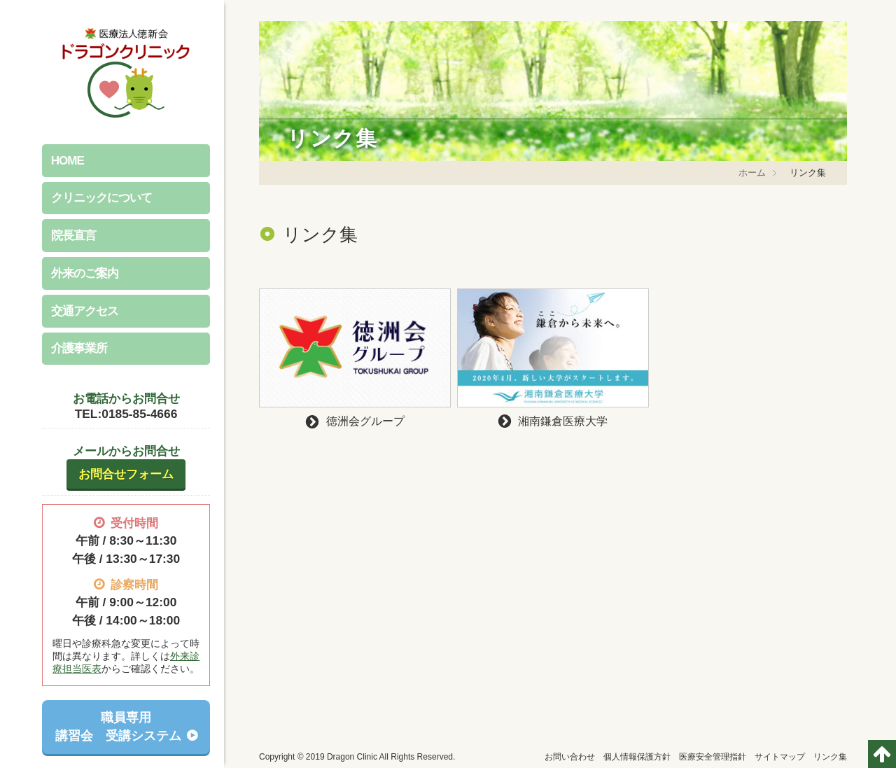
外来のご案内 (84, 273)
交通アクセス (84, 311)
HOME (67, 160)
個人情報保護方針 (637, 757)
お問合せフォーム (126, 474)
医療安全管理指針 (712, 757)
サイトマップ (780, 757)
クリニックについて (101, 197)
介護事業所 (79, 348)
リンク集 (830, 757)
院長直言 (73, 235)
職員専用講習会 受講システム (118, 727)
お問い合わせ (570, 757)
